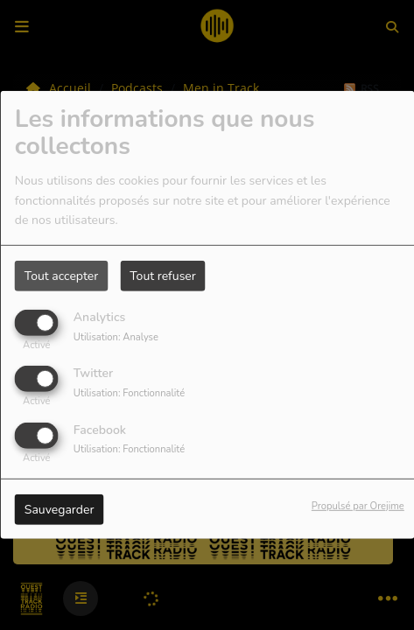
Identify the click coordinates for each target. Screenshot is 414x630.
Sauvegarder (60, 508)
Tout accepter (61, 276)
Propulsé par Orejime (358, 505)
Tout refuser (163, 276)
